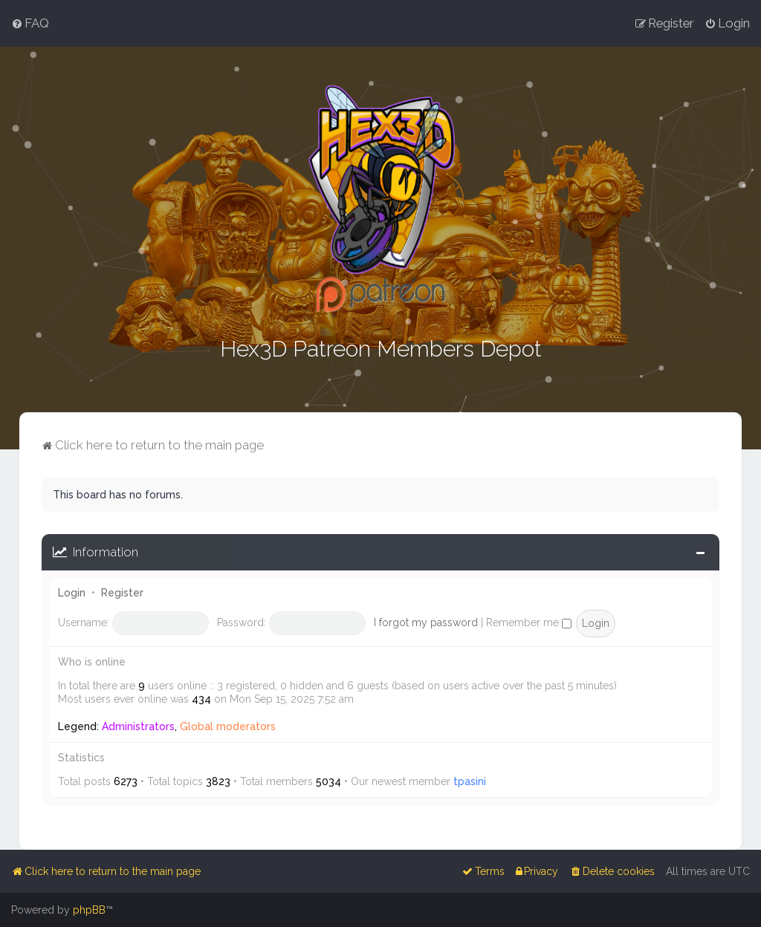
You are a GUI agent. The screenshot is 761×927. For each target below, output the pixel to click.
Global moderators (228, 725)
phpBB (89, 910)
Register (122, 591)
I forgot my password (426, 622)
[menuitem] (30, 23)
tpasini (469, 780)
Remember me (528, 622)
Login (71, 591)
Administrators (138, 725)
